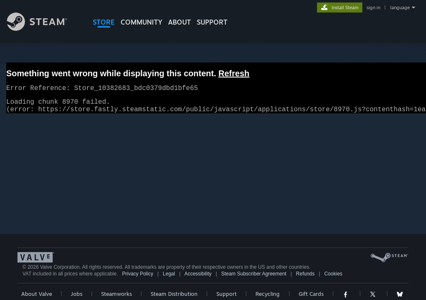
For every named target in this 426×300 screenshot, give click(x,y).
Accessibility (197, 279)
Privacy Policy (137, 279)
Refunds (305, 279)
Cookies (333, 279)
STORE (104, 22)
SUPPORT (212, 22)
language (400, 7)
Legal (169, 279)
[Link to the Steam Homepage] (43, 28)
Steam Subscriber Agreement (254, 279)
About (179, 22)
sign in (373, 7)
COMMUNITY (141, 22)
